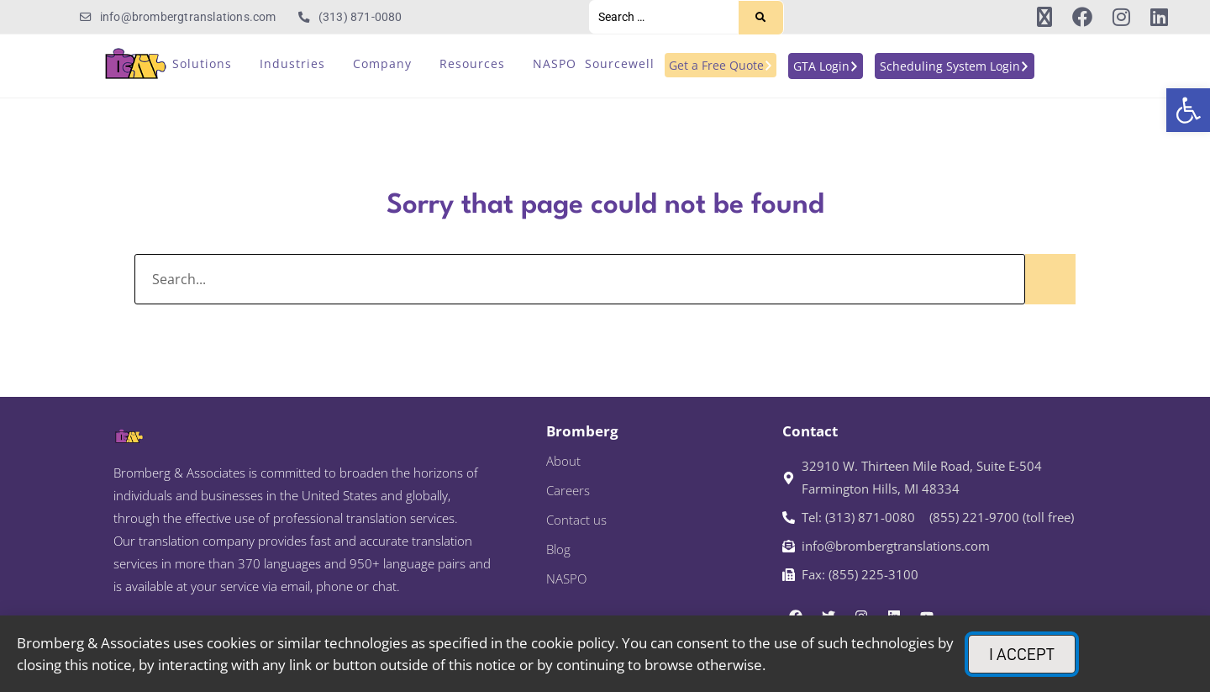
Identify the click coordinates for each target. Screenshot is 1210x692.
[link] (1188, 110)
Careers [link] (568, 490)
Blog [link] (558, 549)
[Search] (761, 17)
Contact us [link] (576, 519)
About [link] (563, 460)
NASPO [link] (566, 578)
